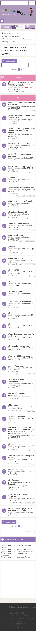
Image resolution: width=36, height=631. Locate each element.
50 (26, 503)
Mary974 (26, 168)
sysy (24, 418)
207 (33, 374)
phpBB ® (22, 613)
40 (26, 241)
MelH (25, 260)
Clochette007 (28, 145)
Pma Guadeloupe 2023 (18, 212)
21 (31, 264)
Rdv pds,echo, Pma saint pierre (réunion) (21, 456)
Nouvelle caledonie (17, 416)
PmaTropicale (28, 120)
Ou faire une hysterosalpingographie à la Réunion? (19, 482)
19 (26, 264)
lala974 (25, 368)
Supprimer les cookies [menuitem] (19, 607)
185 (24, 196)
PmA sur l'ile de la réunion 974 (21, 188)
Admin (25, 88)
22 (34, 264)
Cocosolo (26, 203)
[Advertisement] (18, 579)
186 (27, 196)
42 (31, 241)
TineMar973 (27, 407)
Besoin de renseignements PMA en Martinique (21, 117)
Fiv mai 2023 (14, 270)
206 (30, 374)
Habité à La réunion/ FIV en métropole (19, 155)
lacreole (26, 214)
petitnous (26, 435)
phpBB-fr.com (22, 624)
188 (33, 196)
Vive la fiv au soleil (16, 366)
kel (24, 512)
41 (29, 241)
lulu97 (25, 499)
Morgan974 (27, 106)
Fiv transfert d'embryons (19, 346)
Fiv (10, 281)
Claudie (26, 249)
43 (34, 241)
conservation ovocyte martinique (17, 394)
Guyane (12, 247)
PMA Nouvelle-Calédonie (19, 223)
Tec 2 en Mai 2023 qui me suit (21, 301)
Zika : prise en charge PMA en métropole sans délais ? (20, 509)
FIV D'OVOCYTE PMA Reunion (21, 166)
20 (29, 264)
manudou (26, 446)
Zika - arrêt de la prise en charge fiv (18, 496)
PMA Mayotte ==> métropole (21, 201)
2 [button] (21, 69)
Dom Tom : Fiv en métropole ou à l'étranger (21, 103)
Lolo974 (26, 180)
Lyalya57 (26, 134)
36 (29, 411)
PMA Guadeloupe (16, 235)
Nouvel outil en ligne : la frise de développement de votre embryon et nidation (20, 84)
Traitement (13, 178)
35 (26, 411)
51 (29, 503)
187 (30, 196)
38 (34, 411)
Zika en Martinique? (17, 469)
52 (31, 503)
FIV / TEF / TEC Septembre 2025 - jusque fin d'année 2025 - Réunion (21, 130)
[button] (24, 69)
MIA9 (25, 459)
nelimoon (26, 397)
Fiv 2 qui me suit (16, 291)
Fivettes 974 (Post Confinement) (16, 380)
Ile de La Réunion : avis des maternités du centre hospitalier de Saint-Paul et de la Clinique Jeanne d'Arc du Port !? (21, 430)
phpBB (16, 618)
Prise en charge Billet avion (20, 143)
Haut (34, 607)
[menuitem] (13, 615)
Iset (24, 471)
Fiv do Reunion (15, 444)
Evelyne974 (27, 190)
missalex (26, 315)
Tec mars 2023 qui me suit (20, 356)
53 (34, 503)
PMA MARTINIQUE (17, 258)
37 (31, 411)
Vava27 (26, 226)
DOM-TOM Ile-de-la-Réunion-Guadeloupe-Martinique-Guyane (16, 50)
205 (27, 374)
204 (24, 374)
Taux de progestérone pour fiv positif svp (21, 335)
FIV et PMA (20, 91)
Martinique (13, 405)
